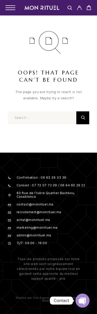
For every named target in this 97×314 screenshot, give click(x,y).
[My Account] (79, 8)
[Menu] (10, 7)
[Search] (69, 8)
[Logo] (42, 8)
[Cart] (89, 8)
